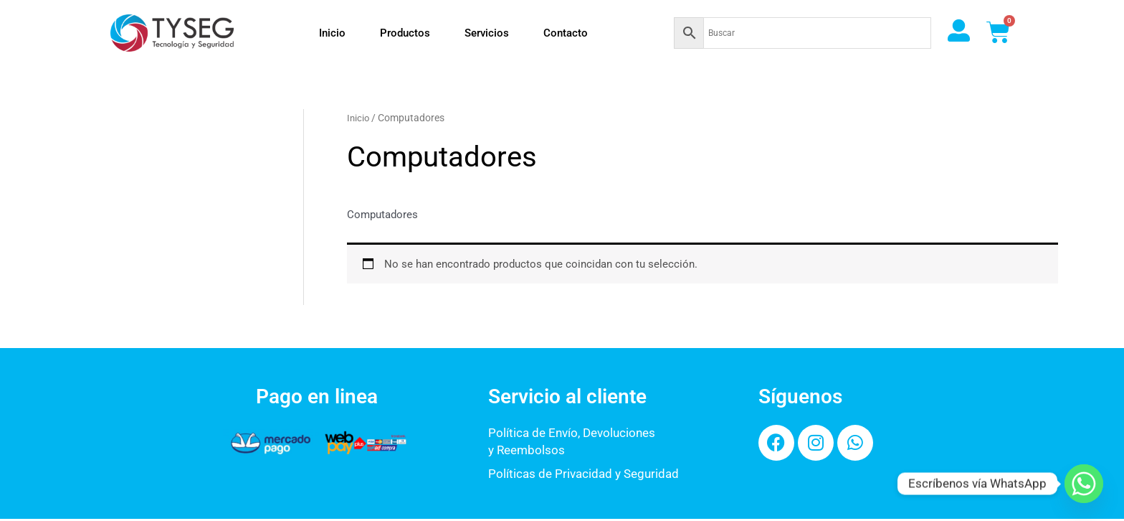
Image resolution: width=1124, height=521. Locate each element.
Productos (405, 33)
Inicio (332, 33)
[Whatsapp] (1084, 483)
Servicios (487, 33)
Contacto (565, 33)
